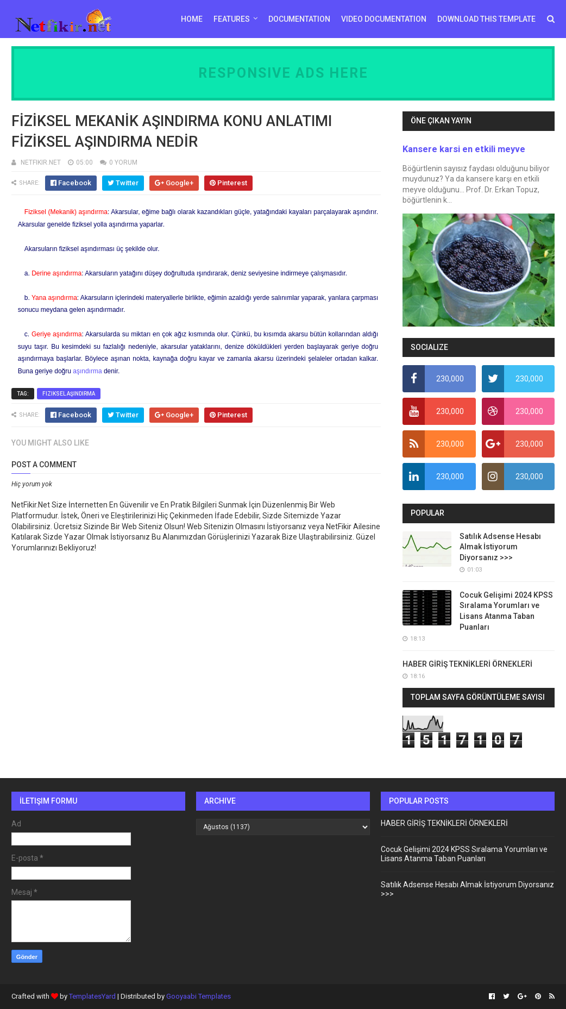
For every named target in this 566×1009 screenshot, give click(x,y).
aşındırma (87, 371)
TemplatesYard (92, 996)
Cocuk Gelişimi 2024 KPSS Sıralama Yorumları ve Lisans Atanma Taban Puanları (464, 854)
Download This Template (486, 19)
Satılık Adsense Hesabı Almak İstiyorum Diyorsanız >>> (500, 547)
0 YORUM (123, 162)
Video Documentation (383, 19)
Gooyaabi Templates (198, 996)
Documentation (299, 19)
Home (192, 19)
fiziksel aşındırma (68, 394)
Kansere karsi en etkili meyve (464, 149)
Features (231, 19)
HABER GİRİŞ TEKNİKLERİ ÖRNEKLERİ (467, 664)
